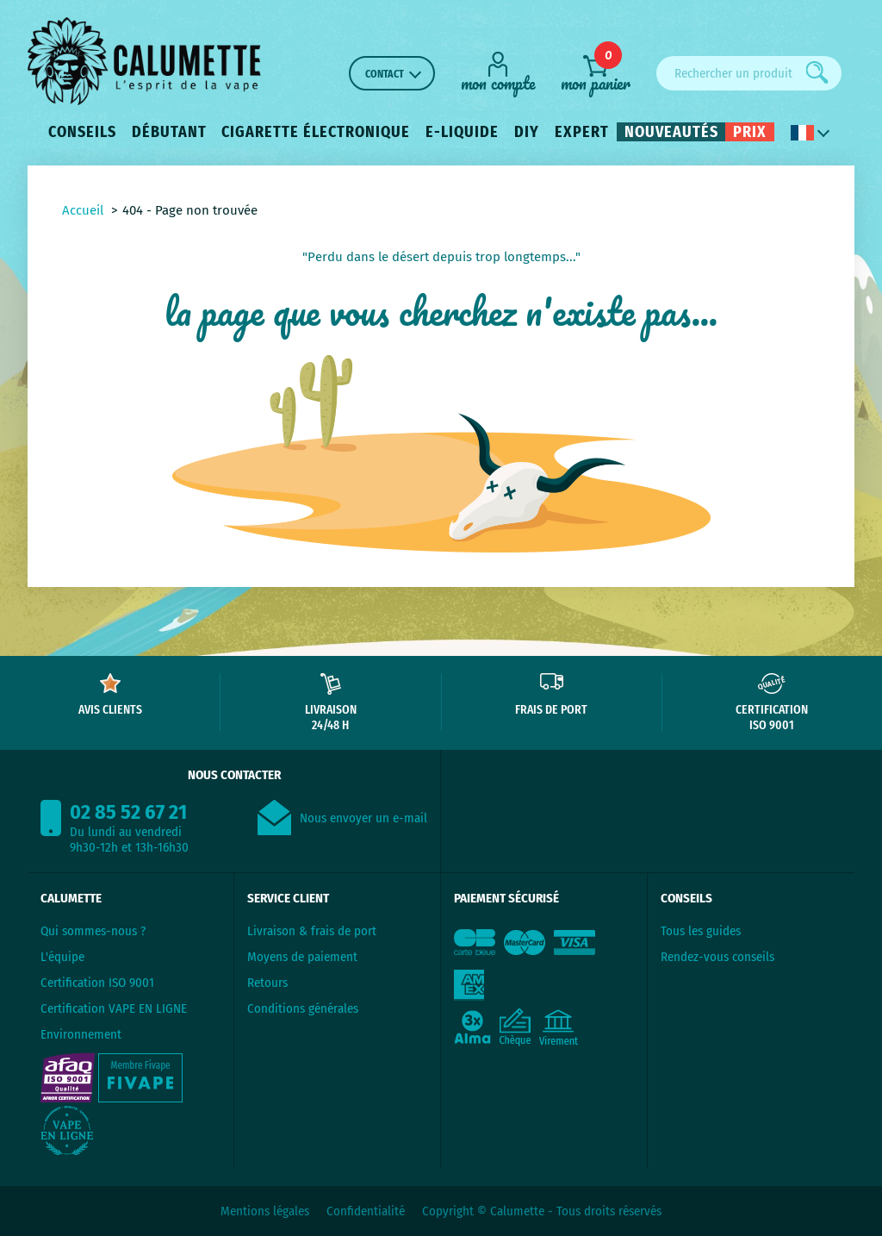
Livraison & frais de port (311, 931)
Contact (384, 74)
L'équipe (62, 956)
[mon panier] (595, 73)
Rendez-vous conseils (717, 956)
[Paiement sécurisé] (544, 986)
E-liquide (462, 131)
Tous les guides (701, 931)
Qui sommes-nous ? (93, 931)
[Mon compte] (498, 71)
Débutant (169, 131)
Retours (267, 982)
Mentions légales (264, 1211)
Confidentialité (365, 1211)
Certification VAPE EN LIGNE (113, 1008)
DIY (526, 131)
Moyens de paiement (302, 956)
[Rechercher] (817, 72)
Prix (750, 131)
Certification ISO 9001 (97, 982)
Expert (582, 131)
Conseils (82, 131)
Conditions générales (302, 1008)
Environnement (80, 1034)
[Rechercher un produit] (749, 73)
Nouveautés (671, 131)
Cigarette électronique (315, 131)
